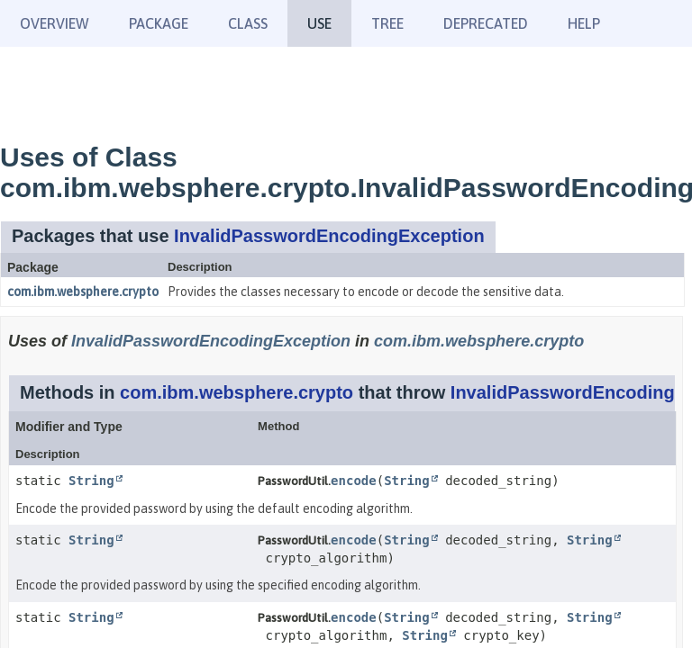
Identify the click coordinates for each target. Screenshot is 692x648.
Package (158, 23)
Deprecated (485, 23)
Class (248, 23)
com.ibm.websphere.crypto (83, 291)
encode (354, 480)
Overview (54, 23)
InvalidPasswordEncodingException (329, 236)
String (91, 480)
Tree (387, 23)
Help (584, 23)
